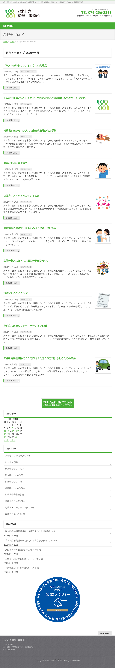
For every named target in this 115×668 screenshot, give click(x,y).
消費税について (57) (14, 482)
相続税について (26, 136)
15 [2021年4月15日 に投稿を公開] (13, 431)
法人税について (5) (14, 475)
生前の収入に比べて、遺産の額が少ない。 (26, 260)
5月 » (12, 440)
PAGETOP (104, 633)
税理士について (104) (15, 501)
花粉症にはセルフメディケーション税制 (25, 326)
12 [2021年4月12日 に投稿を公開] (5, 431)
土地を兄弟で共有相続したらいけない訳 (24, 559)
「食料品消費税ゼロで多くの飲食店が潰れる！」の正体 (31, 540)
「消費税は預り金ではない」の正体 (22, 568)
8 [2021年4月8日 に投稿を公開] (12, 428)
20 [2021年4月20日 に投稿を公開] (8, 434)
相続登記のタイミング (15, 293)
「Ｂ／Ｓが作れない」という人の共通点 (25, 65)
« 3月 (6, 440)
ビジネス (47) (11, 462)
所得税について (26, 332)
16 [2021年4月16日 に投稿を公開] (15, 431)
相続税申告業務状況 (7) (16, 494)
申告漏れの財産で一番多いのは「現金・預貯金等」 (31, 228)
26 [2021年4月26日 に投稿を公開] (5, 437)
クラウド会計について (28, 71)
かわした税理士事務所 (54, 660)
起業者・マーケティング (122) (19, 507)
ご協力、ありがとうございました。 (22, 195)
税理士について (26, 104)
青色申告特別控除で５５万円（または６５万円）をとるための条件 (39, 358)
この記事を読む (11, 87)
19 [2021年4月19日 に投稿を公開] (5, 434)
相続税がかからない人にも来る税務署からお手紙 (29, 130)
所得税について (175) (15, 469)
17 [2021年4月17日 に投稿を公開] (18, 431)
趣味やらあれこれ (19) (15, 514)
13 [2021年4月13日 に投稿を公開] (8, 431)
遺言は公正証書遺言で (15, 163)
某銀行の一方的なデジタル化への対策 (23, 549)
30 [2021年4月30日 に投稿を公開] (15, 437)
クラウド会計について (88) (17, 456)
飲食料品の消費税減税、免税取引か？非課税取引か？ (30, 531)
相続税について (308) (15, 488)
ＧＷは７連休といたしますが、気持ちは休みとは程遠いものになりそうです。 (45, 98)
